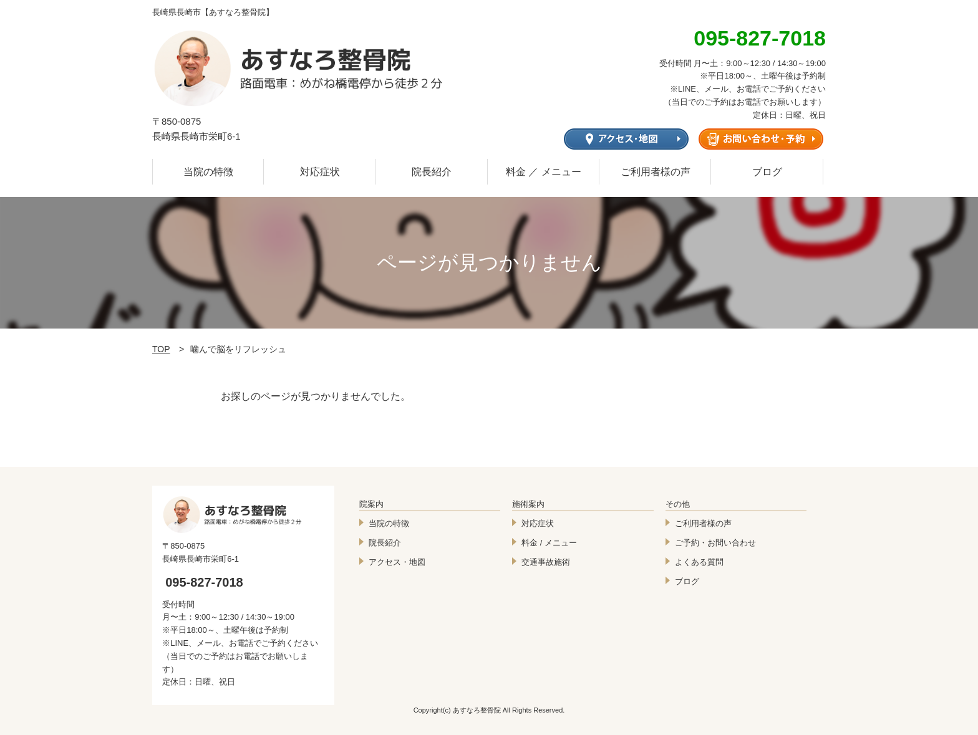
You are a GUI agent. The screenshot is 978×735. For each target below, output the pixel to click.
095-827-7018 (204, 582)
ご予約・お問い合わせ (715, 542)
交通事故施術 (545, 562)
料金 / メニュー (549, 542)
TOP (161, 349)
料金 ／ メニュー (543, 171)
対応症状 (320, 171)
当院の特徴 (208, 171)
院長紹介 (432, 171)
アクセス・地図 (397, 562)
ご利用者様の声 (655, 171)
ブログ (767, 171)
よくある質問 (699, 562)
